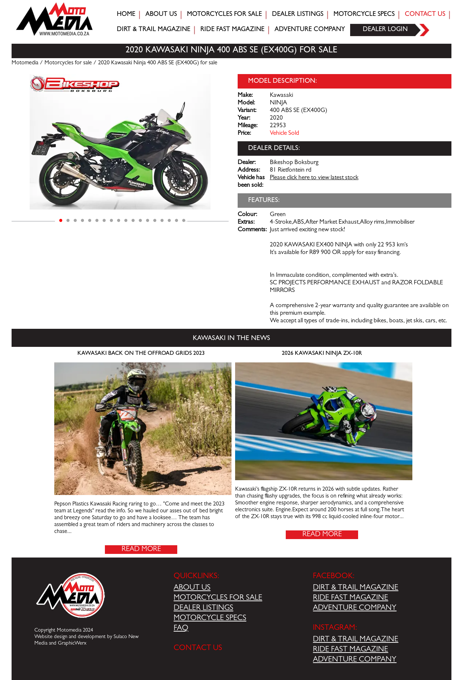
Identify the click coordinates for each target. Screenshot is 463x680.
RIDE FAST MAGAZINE (350, 598)
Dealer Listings (297, 15)
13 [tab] (147, 220)
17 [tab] (176, 220)
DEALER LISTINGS (203, 608)
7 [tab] (104, 220)
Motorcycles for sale (224, 15)
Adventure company (310, 30)
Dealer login (385, 30)
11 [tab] (133, 220)
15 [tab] (162, 220)
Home (126, 15)
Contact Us (425, 15)
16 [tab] (169, 220)
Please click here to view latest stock (314, 178)
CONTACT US (198, 649)
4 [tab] (82, 220)
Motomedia (25, 63)
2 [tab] (68, 220)
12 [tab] (140, 220)
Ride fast (232, 30)
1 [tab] (60, 220)
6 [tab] (97, 220)
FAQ (181, 629)
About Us (161, 15)
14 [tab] (154, 220)
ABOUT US (192, 588)
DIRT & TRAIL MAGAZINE (355, 588)
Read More (141, 549)
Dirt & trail (153, 30)
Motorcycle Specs (364, 15)
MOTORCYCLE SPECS (210, 619)
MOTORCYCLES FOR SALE (218, 598)
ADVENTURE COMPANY (354, 608)
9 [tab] (118, 220)
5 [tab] (89, 220)
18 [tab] (183, 220)
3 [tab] (75, 220)
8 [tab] (111, 220)
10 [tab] (125, 220)
